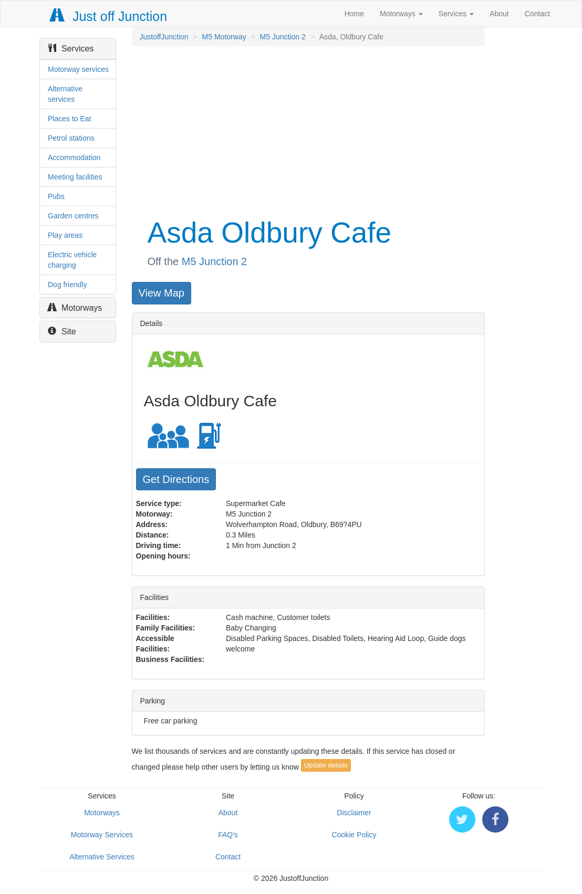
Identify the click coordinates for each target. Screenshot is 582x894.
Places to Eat (69, 118)
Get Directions (176, 479)
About (499, 13)
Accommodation (74, 157)
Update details (326, 765)
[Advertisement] (307, 130)
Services (456, 13)
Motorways (401, 13)
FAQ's (228, 834)
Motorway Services (102, 834)
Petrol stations (71, 138)
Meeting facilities (75, 177)
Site (62, 331)
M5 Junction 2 (283, 37)
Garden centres (73, 216)
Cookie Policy (354, 834)
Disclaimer (354, 812)
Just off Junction (108, 16)
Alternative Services (101, 857)
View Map (161, 293)
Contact (537, 13)
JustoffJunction (164, 37)
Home (354, 13)
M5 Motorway (224, 37)
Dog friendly (67, 284)
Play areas (65, 235)
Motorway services (78, 69)
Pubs (56, 196)
